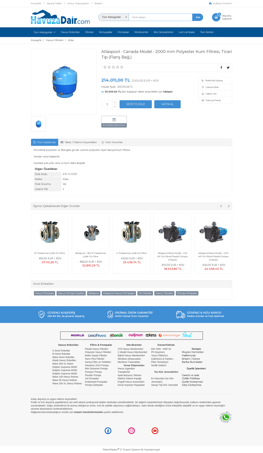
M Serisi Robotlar (61, 353)
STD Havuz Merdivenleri (130, 349)
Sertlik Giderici (158, 365)
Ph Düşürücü (158, 352)
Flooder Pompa (93, 375)
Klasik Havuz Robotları (64, 360)
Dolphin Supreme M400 (64, 373)
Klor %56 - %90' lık (161, 349)
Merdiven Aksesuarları (129, 358)
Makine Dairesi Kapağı (129, 378)
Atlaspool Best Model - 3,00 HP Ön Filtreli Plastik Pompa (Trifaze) (213, 256)
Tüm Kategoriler (43, 32)
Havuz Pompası (44, 293)
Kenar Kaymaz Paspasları (131, 385)
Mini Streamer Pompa (96, 368)
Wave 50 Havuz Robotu (65, 380)
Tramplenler (124, 372)
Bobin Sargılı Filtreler (96, 355)
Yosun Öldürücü (159, 355)
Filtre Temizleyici (159, 362)
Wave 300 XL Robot (62, 363)
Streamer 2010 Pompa (97, 365)
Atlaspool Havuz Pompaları (119, 293)
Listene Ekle (210, 87)
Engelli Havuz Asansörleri (131, 381)
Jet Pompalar (92, 378)
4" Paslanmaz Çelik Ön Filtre (131, 253)
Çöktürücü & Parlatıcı (162, 358)
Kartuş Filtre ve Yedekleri (98, 362)
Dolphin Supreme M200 (65, 370)
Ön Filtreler (145, 293)
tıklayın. (168, 91)
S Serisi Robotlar (61, 350)
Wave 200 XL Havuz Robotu (67, 383)
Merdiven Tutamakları (129, 362)
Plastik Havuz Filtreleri (96, 349)
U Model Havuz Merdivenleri (132, 352)
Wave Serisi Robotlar (63, 357)
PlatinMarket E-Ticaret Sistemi (121, 449)
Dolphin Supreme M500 (64, 367)
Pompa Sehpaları (187, 293)
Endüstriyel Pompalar (96, 381)
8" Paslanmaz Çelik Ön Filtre (49, 253)
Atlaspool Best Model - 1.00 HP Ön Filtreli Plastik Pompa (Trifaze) (172, 256)
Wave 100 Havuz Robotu (65, 376)
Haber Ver (209, 93)
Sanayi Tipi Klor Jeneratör (164, 385)
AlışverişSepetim (227, 17)
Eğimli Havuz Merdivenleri (131, 355)
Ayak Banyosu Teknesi (129, 375)
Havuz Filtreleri (164, 293)
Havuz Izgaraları (126, 368)
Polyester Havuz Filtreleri (98, 352)
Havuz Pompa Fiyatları (71, 293)
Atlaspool (93, 293)
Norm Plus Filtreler (94, 358)
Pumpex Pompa (93, 372)
